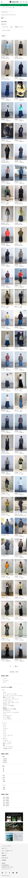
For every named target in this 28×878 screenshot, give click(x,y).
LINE (13, 873)
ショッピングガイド (6, 846)
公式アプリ (4, 848)
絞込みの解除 (4, 21)
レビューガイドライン (6, 868)
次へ (17, 666)
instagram (2, 873)
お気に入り (24, 2)
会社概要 (4, 860)
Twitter (6, 873)
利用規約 (3, 863)
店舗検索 (4, 855)
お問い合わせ (5, 857)
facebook (9, 873)
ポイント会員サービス (7, 850)
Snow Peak (14, 2)
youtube (17, 873)
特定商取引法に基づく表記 (7, 867)
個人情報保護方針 (5, 865)
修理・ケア (4, 853)
